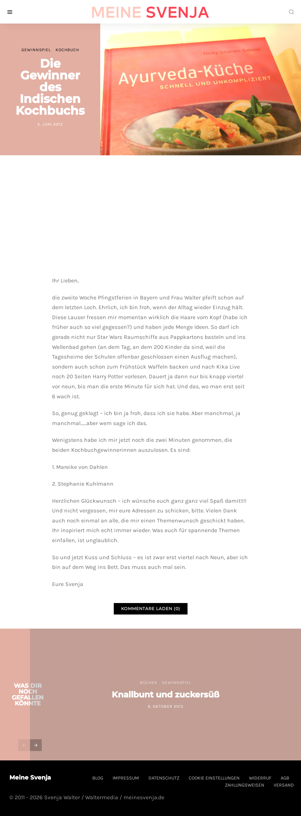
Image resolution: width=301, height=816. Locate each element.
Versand (284, 785)
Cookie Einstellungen (214, 778)
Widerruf (260, 778)
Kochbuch (67, 49)
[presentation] (24, 745)
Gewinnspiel (36, 49)
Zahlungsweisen (244, 785)
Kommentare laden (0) (150, 608)
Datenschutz (163, 778)
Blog (97, 778)
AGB (285, 778)
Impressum (126, 778)
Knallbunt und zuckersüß (165, 695)
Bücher (148, 682)
